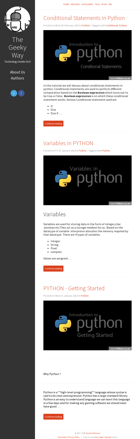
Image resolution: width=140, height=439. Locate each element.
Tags (97, 4)
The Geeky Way (17, 47)
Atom (104, 4)
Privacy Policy (74, 437)
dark (96, 437)
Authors (17, 78)
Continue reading (53, 123)
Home (66, 4)
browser (108, 437)
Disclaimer (62, 437)
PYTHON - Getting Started (74, 288)
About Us (17, 72)
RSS (110, 4)
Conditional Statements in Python (84, 18)
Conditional (112, 25)
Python (86, 25)
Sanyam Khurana (93, 433)
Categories (87, 4)
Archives (75, 4)
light (102, 437)
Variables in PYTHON (68, 143)
